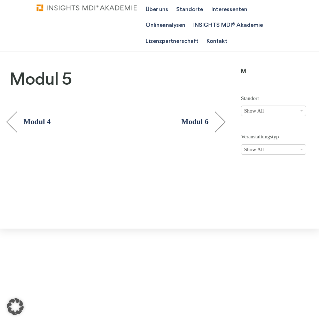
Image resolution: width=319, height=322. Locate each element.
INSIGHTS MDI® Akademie (228, 25)
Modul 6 (195, 121)
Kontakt (217, 41)
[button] (15, 306)
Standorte (189, 10)
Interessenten (229, 10)
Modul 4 (36, 121)
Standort (250, 98)
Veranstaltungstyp (260, 136)
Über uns (157, 10)
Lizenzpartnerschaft (172, 41)
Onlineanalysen (165, 25)
